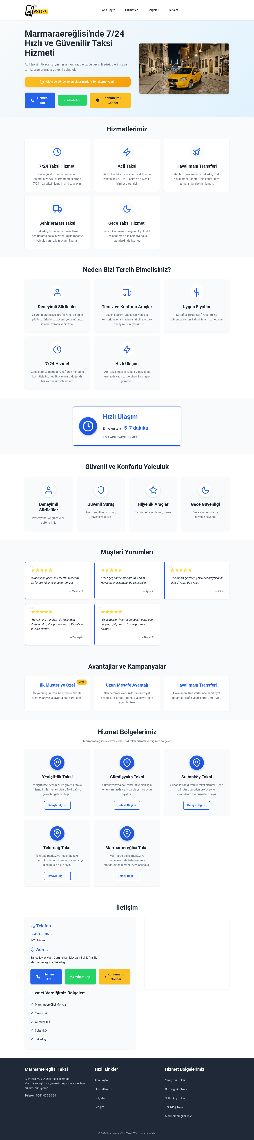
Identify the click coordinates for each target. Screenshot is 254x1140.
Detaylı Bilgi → (57, 805)
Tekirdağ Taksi (174, 1107)
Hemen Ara (39, 100)
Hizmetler (131, 10)
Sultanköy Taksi (175, 1098)
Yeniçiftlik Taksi (175, 1080)
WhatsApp (72, 100)
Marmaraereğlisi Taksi (179, 1116)
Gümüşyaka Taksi (176, 1089)
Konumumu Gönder (108, 100)
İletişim (173, 10)
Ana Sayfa (108, 10)
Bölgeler (153, 10)
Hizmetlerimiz (104, 1089)
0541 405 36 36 (41, 934)
